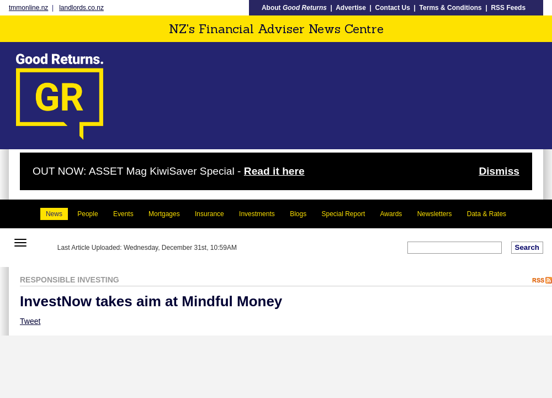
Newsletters (434, 214)
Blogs (298, 214)
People (87, 214)
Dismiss (499, 171)
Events (123, 214)
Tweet (30, 321)
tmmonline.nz (28, 8)
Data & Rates (486, 214)
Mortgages (164, 214)
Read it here (274, 171)
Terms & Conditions (451, 8)
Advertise (351, 8)
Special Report (343, 214)
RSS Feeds (508, 8)
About (294, 8)
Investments (257, 214)
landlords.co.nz (81, 8)
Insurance (209, 214)
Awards (391, 214)
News (54, 214)
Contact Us (392, 8)
